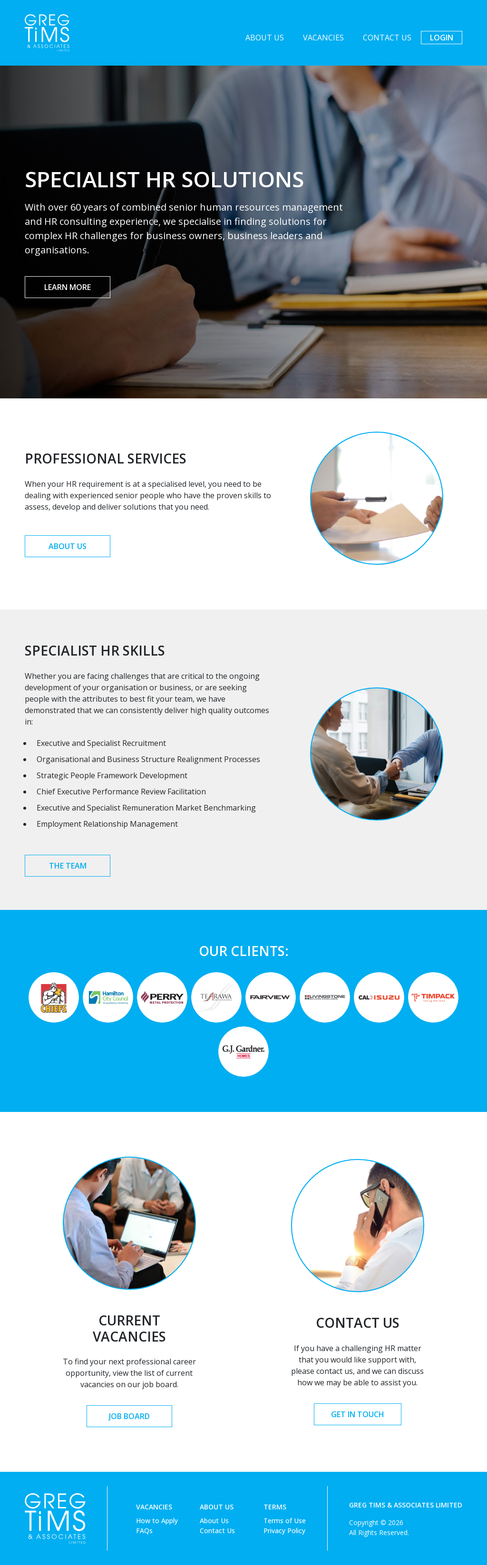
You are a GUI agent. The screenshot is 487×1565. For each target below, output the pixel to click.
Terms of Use (284, 1520)
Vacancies (323, 37)
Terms (274, 1506)
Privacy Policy (284, 1530)
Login (441, 37)
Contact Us (387, 37)
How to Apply (157, 1520)
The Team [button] (68, 865)
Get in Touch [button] (357, 1414)
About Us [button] (68, 546)
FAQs (144, 1530)
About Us (264, 37)
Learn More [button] (67, 287)
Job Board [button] (129, 1416)
